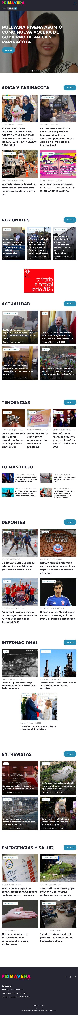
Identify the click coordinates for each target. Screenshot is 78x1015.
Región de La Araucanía (11, 349)
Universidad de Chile (49, 581)
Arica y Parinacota (9, 97)
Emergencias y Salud (10, 857)
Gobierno (46, 349)
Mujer (6, 764)
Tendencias (7, 412)
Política (45, 313)
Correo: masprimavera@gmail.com (15, 993)
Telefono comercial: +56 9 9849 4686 (16, 997)
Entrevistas (46, 764)
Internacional (46, 652)
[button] (30, 70)
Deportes (7, 532)
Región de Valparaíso (36, 230)
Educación (7, 230)
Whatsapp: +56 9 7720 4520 (12, 989)
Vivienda (32, 412)
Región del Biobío (60, 230)
